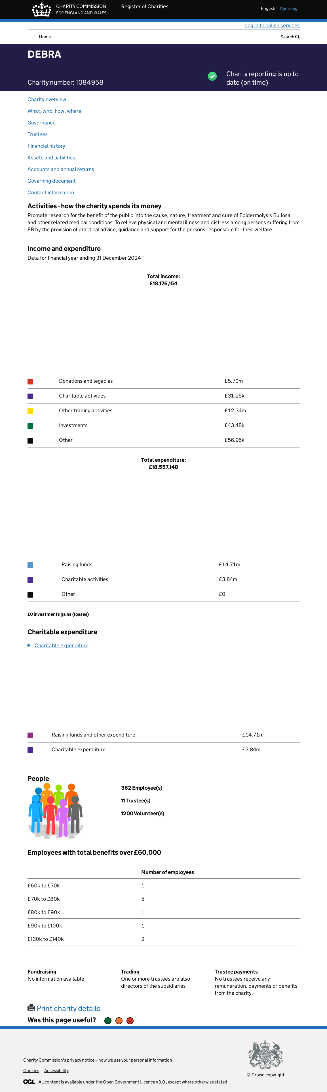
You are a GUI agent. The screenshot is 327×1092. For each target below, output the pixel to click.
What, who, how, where (54, 111)
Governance (42, 122)
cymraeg (289, 8)
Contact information (51, 192)
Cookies (31, 1070)
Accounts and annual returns (61, 169)
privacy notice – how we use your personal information (119, 1060)
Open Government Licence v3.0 (134, 1082)
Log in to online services (272, 25)
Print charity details (64, 1008)
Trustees (38, 134)
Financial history (46, 146)
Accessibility (56, 1070)
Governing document (52, 181)
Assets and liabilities (51, 157)
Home (45, 36)
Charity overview (47, 99)
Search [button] (290, 36)
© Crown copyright (265, 1075)
